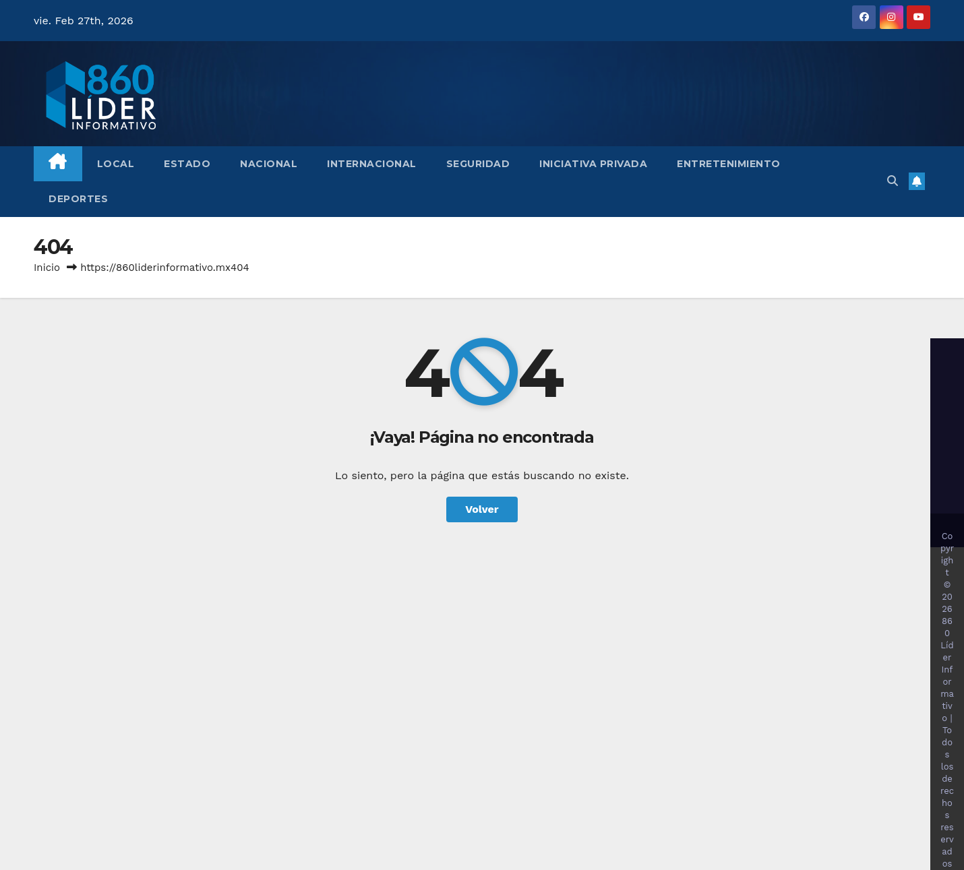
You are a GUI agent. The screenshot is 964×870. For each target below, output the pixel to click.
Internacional (372, 164)
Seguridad (478, 164)
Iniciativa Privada (593, 164)
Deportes (78, 199)
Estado (187, 164)
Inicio (47, 267)
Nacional (268, 164)
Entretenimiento (729, 164)
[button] (892, 181)
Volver (482, 509)
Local (116, 164)
